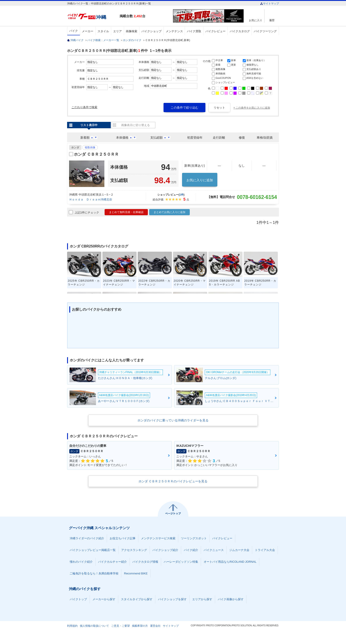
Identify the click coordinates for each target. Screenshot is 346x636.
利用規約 (72, 625)
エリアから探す (202, 599)
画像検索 (131, 31)
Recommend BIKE (136, 573)
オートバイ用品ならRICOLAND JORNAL (230, 561)
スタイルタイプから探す (136, 599)
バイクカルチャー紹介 (112, 561)
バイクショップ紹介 (165, 550)
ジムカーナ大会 (239, 550)
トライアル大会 (265, 550)
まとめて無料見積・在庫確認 (126, 212)
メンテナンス (174, 31)
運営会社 (155, 625)
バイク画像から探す (231, 599)
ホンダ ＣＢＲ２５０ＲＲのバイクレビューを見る (173, 481)
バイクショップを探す (172, 599)
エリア (117, 31)
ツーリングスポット (194, 538)
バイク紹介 (191, 550)
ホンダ (75, 147)
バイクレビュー (215, 31)
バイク (73, 30)
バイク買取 (194, 31)
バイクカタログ (240, 31)
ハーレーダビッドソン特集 (181, 561)
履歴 (272, 20)
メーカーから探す (103, 599)
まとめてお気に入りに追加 (169, 212)
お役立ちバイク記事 (122, 538)
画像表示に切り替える (135, 125)
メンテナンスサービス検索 (158, 538)
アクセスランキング (134, 550)
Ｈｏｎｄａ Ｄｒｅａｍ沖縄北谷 (90, 199)
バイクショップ (151, 31)
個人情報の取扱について (94, 625)
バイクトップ (78, 599)
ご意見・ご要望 (120, 625)
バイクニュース (214, 550)
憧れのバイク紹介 (81, 561)
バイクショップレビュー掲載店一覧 (93, 550)
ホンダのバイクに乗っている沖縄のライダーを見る (173, 420)
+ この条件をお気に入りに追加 (251, 107)
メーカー (87, 31)
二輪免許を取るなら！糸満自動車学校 (94, 573)
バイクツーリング (265, 31)
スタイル (103, 31)
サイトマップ (269, 3)
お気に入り (255, 20)
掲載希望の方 (140, 625)
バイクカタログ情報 (145, 561)
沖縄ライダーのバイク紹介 (87, 538)
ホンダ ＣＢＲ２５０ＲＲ (96, 154)
